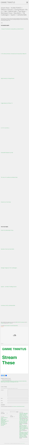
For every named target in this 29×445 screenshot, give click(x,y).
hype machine (3, 422)
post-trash (2, 425)
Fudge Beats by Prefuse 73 (7, 103)
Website (2, 402)
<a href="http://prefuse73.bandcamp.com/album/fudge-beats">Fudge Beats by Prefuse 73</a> (7, 113)
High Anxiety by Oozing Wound (7, 78)
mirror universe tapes (4, 423)
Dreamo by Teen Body (6, 202)
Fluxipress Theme (23, 443)
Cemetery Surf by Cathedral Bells (8, 305)
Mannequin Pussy (12, 381)
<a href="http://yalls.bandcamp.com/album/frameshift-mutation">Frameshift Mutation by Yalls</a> (7, 163)
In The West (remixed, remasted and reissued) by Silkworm (13, 53)
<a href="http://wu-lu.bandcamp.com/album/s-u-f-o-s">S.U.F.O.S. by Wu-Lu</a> (7, 138)
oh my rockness (3, 424)
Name (2, 398)
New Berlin (16, 381)
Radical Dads (24, 381)
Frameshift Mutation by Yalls (7, 152)
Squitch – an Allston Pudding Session (9, 286)
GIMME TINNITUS (8, 2)
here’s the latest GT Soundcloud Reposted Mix (11, 325)
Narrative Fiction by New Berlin (7, 249)
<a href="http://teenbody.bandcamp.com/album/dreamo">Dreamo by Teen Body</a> (7, 212)
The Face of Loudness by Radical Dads (9, 177)
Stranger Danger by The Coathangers (9, 268)
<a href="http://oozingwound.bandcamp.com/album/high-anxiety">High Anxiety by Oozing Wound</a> (7, 89)
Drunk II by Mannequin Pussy (7, 230)
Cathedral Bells (7, 381)
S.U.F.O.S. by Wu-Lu (5, 128)
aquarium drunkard (3, 419)
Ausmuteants (3, 381)
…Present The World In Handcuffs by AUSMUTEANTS (12, 29)
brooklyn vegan (3, 420)
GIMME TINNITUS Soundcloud (20, 322)
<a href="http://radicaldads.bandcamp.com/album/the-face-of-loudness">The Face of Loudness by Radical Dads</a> (7, 187)
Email (2, 400)
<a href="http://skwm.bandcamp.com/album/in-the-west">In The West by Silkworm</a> (7, 64)
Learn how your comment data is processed (18, 406)
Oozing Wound (20, 381)
